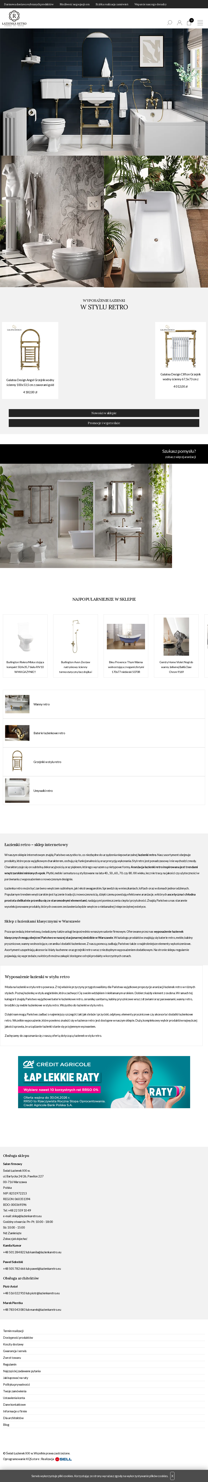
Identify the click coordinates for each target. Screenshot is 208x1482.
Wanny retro (42, 704)
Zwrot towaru (12, 1357)
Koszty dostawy (13, 1344)
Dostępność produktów (18, 1337)
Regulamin (9, 1364)
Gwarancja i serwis (15, 1351)
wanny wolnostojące (34, 943)
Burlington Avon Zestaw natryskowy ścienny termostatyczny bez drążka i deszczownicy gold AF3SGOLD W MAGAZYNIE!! (75, 667)
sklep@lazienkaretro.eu (26, 1216)
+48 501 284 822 (14, 1252)
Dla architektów (13, 1418)
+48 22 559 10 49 (19, 1210)
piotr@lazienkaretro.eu (45, 1293)
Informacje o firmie (15, 1411)
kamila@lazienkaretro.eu (45, 1252)
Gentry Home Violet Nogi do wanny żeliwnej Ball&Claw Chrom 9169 (176, 667)
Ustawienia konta (14, 1398)
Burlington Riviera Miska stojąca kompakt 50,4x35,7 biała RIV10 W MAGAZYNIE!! (25, 667)
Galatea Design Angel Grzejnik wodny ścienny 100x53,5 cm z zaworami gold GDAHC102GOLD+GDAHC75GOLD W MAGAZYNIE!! (30, 383)
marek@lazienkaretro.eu (45, 1309)
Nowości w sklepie (103, 413)
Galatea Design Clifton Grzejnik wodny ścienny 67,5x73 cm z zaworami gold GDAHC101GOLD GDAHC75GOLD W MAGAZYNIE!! (180, 377)
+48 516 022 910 (14, 1293)
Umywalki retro (43, 790)
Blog (6, 1424)
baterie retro (167, 937)
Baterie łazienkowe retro (49, 733)
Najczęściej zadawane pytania (21, 1371)
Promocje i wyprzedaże (104, 423)
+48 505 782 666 (14, 1268)
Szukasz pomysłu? (100, 454)
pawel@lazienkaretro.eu (45, 1268)
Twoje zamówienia (14, 1391)
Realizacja (56, 1459)
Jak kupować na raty (15, 1378)
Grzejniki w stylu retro (47, 762)
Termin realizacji (13, 1331)
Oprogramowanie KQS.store (21, 1459)
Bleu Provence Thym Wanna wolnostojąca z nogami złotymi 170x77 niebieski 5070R (126, 667)
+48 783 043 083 (14, 1309)
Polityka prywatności (16, 1384)
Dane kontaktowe (14, 1404)
